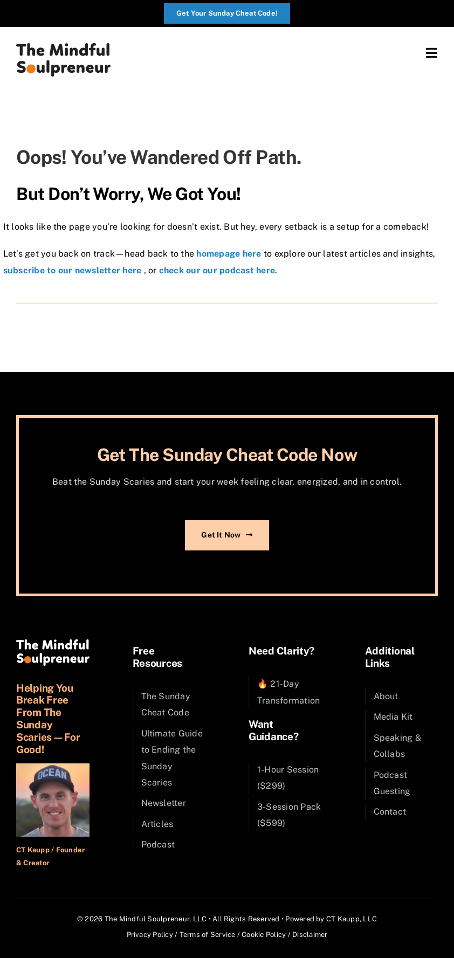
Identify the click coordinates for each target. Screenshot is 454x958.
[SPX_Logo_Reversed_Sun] (53, 643)
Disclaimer (309, 935)
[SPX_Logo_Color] (63, 47)
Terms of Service (208, 935)
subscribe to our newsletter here (72, 270)
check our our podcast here (217, 270)
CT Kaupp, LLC (351, 919)
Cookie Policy (264, 935)
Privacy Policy (150, 935)
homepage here (228, 254)
